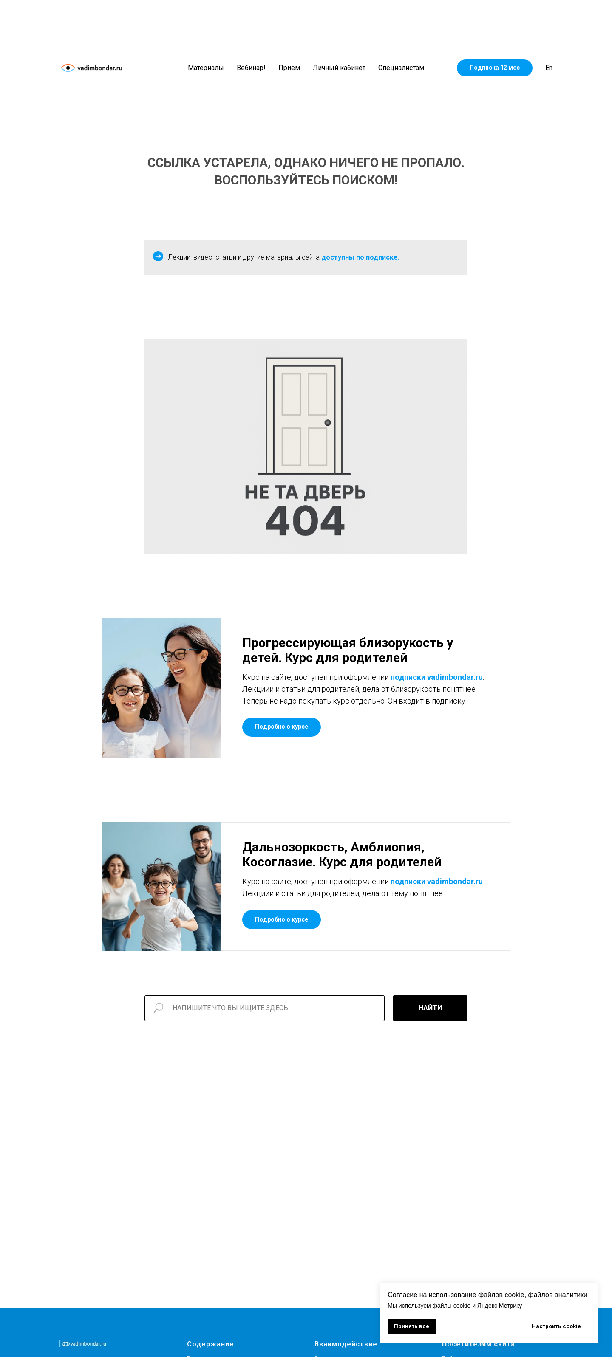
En (548, 68)
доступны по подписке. (360, 257)
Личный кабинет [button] (339, 68)
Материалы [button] (206, 68)
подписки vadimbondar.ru (437, 677)
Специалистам (401, 68)
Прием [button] (289, 68)
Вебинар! (251, 68)
